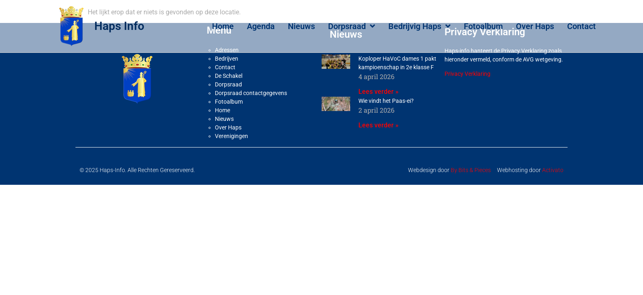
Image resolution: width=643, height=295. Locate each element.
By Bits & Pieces (471, 189)
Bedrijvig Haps (419, 26)
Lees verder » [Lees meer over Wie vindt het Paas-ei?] (378, 144)
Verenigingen (231, 155)
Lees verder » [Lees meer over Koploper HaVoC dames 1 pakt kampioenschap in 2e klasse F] (378, 111)
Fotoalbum (483, 26)
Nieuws (301, 26)
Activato (552, 189)
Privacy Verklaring (467, 93)
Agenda (261, 26)
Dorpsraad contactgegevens (251, 112)
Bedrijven (226, 78)
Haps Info (119, 26)
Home (223, 26)
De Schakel (228, 95)
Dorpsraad (351, 26)
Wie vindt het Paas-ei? (386, 120)
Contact (581, 26)
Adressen (227, 69)
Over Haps (535, 26)
